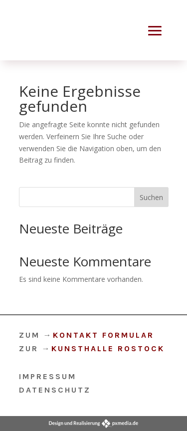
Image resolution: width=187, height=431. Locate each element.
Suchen (151, 197)
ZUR (92, 348)
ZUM (86, 335)
